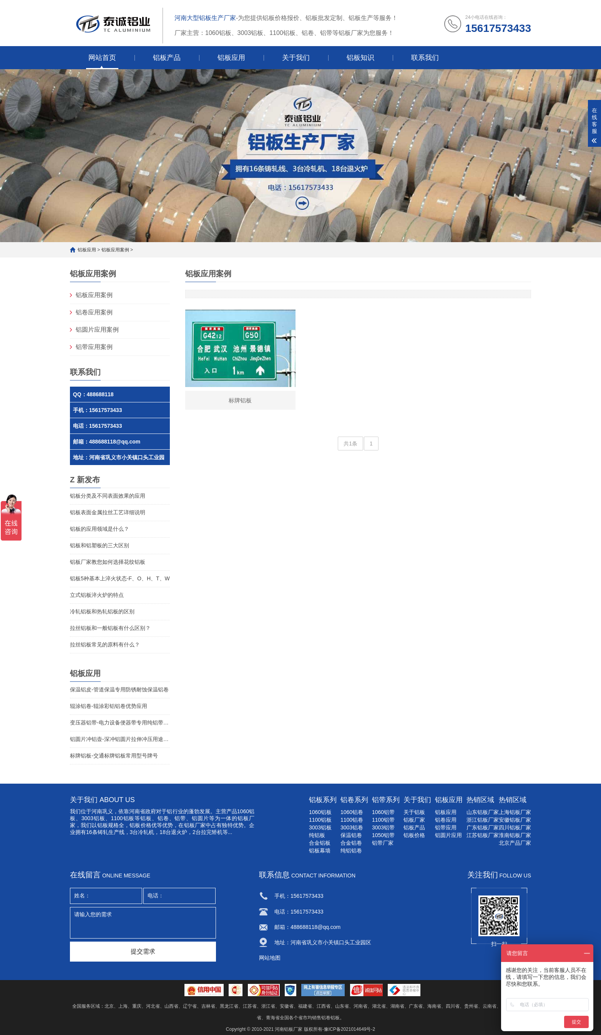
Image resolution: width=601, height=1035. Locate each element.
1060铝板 (320, 812)
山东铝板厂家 (483, 812)
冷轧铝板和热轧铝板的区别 (102, 611)
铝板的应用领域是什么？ (99, 529)
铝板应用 (231, 57)
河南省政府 (142, 811)
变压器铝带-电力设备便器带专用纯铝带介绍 (120, 722)
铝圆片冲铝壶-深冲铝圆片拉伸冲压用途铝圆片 (120, 739)
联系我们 (425, 57)
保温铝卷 (351, 835)
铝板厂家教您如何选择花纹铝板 (107, 562)
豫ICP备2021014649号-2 (349, 1029)
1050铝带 (383, 835)
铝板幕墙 (319, 850)
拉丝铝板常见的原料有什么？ (105, 644)
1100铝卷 (351, 820)
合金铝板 (319, 843)
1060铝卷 (351, 812)
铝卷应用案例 (94, 312)
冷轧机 (146, 832)
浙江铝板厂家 (483, 820)
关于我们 (296, 57)
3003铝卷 (351, 827)
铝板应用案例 (115, 250)
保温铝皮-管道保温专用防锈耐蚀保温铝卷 (119, 689)
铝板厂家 (414, 820)
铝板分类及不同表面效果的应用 (107, 496)
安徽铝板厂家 (515, 820)
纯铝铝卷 (351, 850)
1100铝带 (383, 820)
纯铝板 (317, 835)
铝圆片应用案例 (97, 329)
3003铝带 (383, 827)
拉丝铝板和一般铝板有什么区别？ (110, 628)
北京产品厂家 (515, 843)
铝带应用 (446, 827)
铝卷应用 (446, 820)
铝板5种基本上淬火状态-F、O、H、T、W (120, 578)
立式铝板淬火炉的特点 (97, 595)
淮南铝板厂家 (515, 835)
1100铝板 (320, 820)
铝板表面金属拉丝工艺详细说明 (107, 512)
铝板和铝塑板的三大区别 (99, 545)
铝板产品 (167, 57)
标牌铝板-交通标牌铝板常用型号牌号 (114, 756)
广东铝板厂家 (483, 827)
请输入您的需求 (143, 923)
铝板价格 (414, 835)
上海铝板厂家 (515, 812)
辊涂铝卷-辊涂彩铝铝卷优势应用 (108, 706)
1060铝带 (383, 812)
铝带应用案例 (94, 347)
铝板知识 (360, 57)
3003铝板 (93, 818)
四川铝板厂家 (515, 827)
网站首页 (102, 57)
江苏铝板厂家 (483, 835)
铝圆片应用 (448, 835)
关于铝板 (414, 812)
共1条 (350, 444)
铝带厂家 (382, 843)
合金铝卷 (351, 843)
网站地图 (270, 958)
